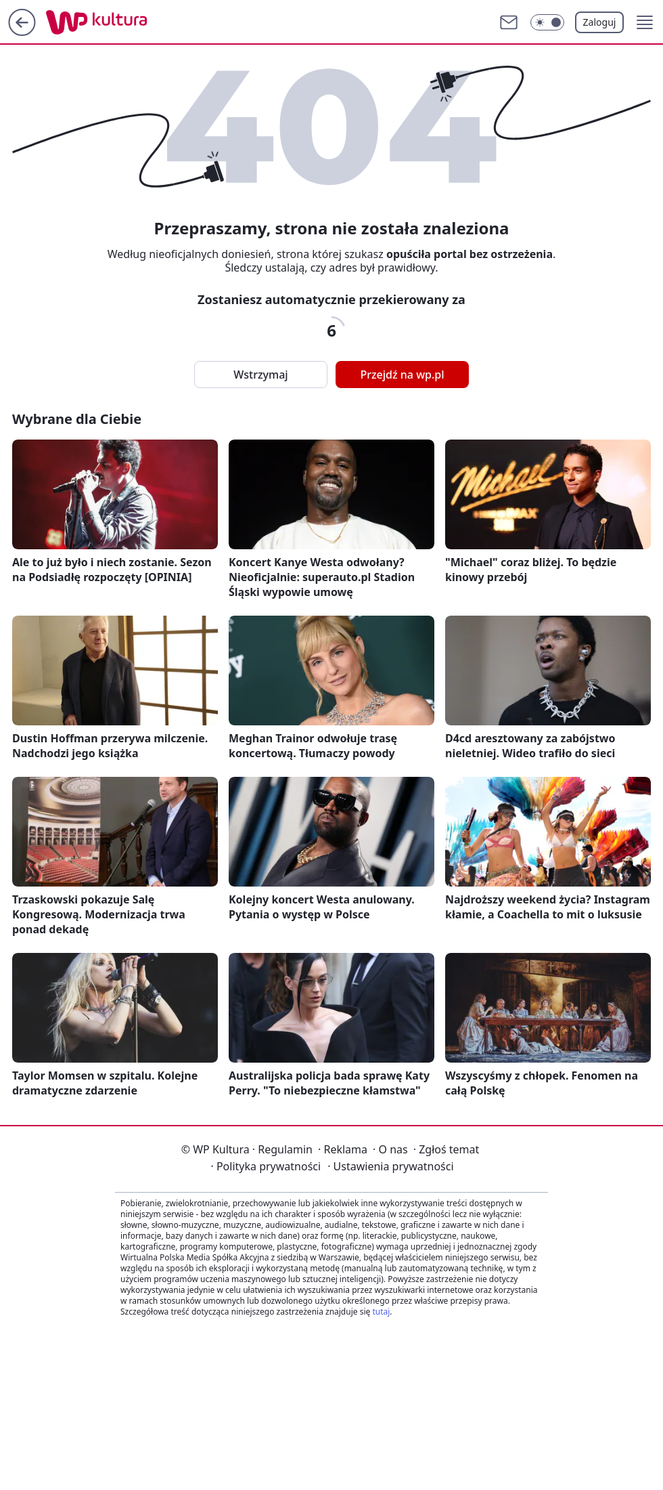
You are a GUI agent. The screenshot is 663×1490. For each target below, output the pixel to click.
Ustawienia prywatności (390, 1166)
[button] (645, 22)
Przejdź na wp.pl (402, 374)
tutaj (381, 1311)
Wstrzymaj (260, 374)
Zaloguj (599, 22)
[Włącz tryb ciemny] (547, 22)
